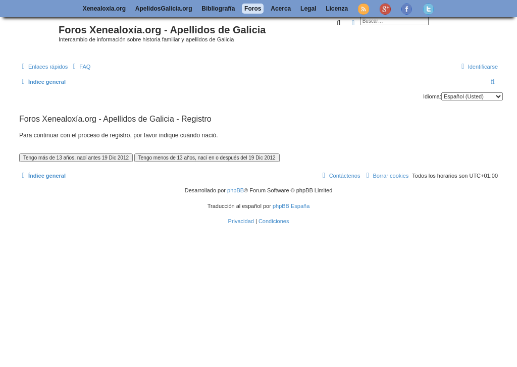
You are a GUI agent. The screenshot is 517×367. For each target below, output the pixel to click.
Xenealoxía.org (104, 8)
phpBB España (291, 206)
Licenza (337, 8)
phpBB (235, 190)
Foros (252, 8)
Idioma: (432, 96)
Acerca (281, 8)
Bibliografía (218, 8)
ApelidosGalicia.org (163, 8)
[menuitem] (80, 67)
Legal (308, 8)
